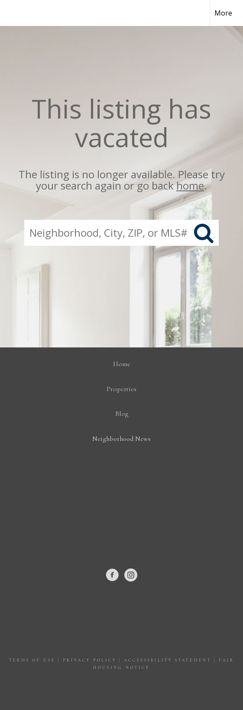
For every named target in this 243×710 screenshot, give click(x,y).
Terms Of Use (32, 660)
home (190, 186)
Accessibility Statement (167, 660)
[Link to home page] (14, 13)
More (223, 13)
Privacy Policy (90, 660)
